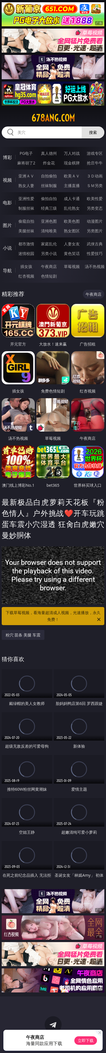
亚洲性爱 (26, 198)
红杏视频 (26, 276)
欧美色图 (72, 221)
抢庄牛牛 (95, 163)
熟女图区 (72, 230)
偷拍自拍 (49, 198)
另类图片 (95, 230)
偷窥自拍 (26, 221)
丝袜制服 (49, 185)
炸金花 (49, 163)
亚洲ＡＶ (26, 176)
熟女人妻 (26, 185)
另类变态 (95, 208)
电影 (7, 203)
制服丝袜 (26, 208)
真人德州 (49, 153)
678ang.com (53, 118)
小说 (7, 248)
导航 (7, 270)
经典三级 (49, 208)
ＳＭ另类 (95, 185)
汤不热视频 (95, 266)
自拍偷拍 (49, 176)
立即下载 (86, 1040)
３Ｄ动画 (95, 176)
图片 (7, 225)
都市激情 (26, 243)
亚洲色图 (49, 221)
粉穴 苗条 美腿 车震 (23, 635)
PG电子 (26, 153)
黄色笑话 (72, 253)
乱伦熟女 (72, 208)
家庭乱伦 (49, 243)
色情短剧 (49, 276)
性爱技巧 (95, 253)
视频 (7, 180)
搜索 (93, 132)
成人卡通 (72, 198)
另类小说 (49, 253)
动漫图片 (95, 221)
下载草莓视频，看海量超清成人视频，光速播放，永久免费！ (54, 616)
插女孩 (26, 266)
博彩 (7, 157)
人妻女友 (72, 243)
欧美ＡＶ (72, 176)
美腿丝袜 (26, 230)
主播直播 (72, 185)
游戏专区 (95, 153)
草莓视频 (72, 266)
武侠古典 (95, 243)
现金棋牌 (72, 163)
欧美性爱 (95, 198)
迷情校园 (26, 253)
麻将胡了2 (26, 163)
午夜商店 (49, 266)
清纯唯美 (49, 230)
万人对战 (72, 153)
